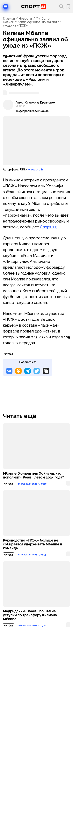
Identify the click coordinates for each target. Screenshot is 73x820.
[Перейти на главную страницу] (33, 6)
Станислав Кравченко (40, 102)
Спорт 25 (48, 227)
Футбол (41, 18)
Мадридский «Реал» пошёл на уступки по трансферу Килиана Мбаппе (30, 615)
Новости (25, 18)
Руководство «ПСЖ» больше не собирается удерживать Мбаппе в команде (32, 544)
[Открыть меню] (5, 6)
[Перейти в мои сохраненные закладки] (68, 6)
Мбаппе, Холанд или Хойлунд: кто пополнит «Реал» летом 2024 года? (33, 475)
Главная (9, 18)
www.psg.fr (35, 169)
